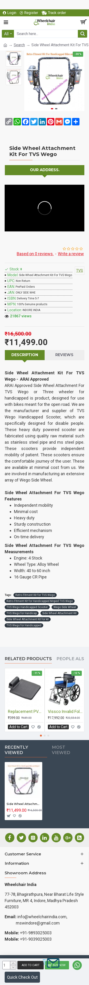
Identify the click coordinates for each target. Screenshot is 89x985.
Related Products (28, 658)
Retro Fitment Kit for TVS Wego (35, 595)
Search (19, 45)
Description (24, 355)
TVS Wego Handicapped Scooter (27, 607)
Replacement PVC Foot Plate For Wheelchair (25, 711)
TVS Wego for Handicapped (24, 625)
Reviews (64, 355)
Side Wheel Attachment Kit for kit (28, 619)
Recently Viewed (16, 750)
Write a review (71, 253)
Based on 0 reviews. (35, 253)
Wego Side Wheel (64, 607)
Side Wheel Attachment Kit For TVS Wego (23, 804)
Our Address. (44, 170)
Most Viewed (61, 750)
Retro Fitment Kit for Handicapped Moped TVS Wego (40, 601)
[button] (52, 108)
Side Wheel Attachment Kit (59, 613)
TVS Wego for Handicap (22, 613)
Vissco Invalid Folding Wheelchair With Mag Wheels (65, 711)
